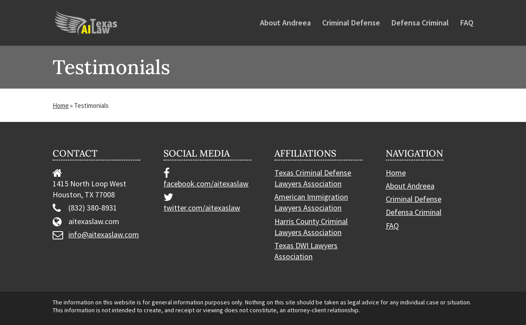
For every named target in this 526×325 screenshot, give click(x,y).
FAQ (466, 24)
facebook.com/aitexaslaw (206, 184)
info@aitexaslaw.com (103, 234)
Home (61, 105)
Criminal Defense (351, 24)
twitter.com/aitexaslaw (201, 208)
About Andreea (285, 24)
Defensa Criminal (420, 24)
